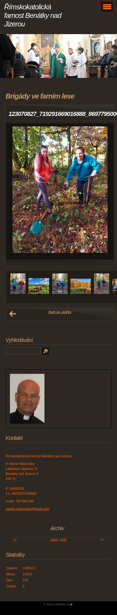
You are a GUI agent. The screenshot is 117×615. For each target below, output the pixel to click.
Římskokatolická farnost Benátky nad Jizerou (32, 15)
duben (54, 539)
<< (15, 539)
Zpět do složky (59, 312)
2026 (63, 539)
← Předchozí (13, 314)
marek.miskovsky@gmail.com (27, 509)
